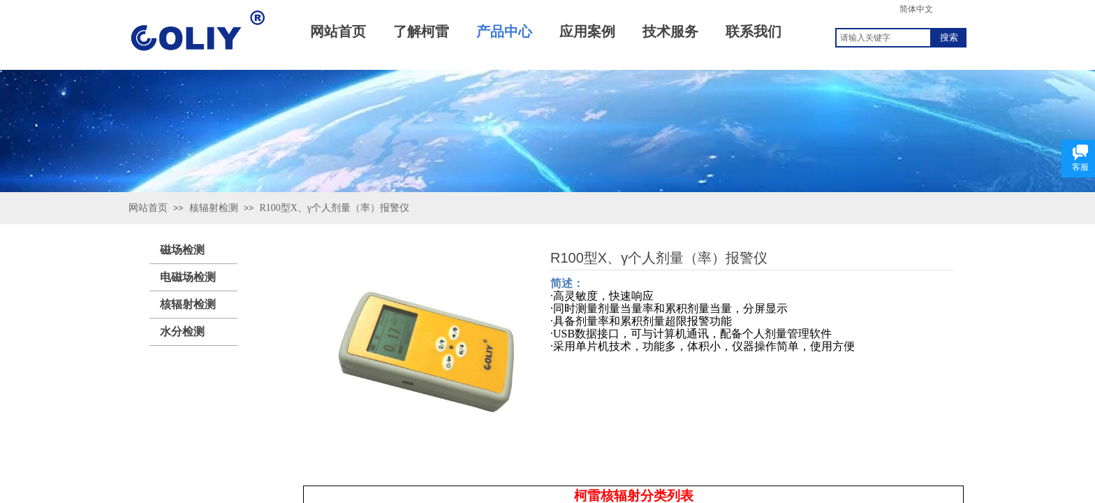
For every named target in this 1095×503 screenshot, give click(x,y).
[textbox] (883, 38)
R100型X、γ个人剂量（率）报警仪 (334, 208)
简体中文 (916, 9)
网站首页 (148, 208)
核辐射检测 (213, 208)
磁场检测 (182, 250)
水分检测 (182, 331)
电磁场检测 (188, 277)
